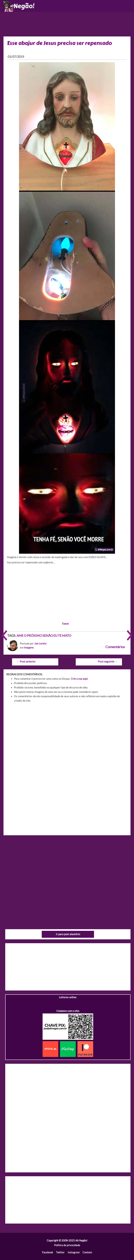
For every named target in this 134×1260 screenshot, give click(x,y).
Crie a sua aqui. (79, 678)
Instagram (74, 1252)
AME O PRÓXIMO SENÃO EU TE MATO (44, 635)
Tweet (65, 623)
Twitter (60, 1252)
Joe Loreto (40, 643)
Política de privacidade (67, 1245)
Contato (87, 1252)
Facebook (47, 1252)
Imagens (29, 647)
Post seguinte (108, 661)
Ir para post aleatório (68, 934)
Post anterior (26, 661)
